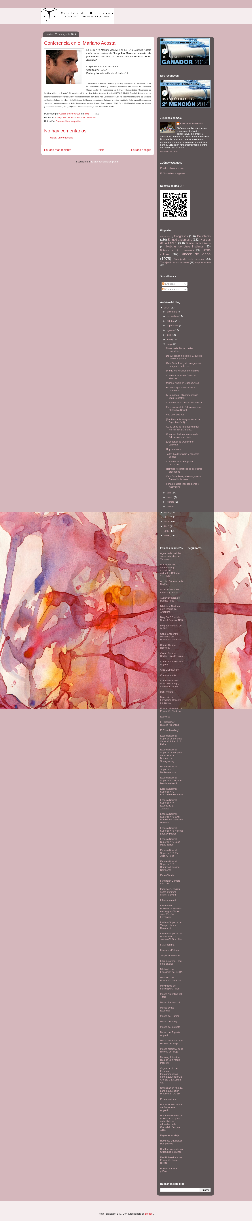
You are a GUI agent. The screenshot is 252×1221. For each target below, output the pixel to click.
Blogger (149, 1213)
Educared (165, 716)
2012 (167, 517)
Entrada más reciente (57, 149)
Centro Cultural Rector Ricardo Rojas (171, 655)
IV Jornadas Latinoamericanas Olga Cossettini (182, 396)
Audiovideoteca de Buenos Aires (170, 599)
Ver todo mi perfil (169, 151)
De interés (204, 236)
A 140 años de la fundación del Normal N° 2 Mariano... (182, 428)
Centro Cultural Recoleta (168, 646)
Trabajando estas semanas (174, 262)
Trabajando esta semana (189, 259)
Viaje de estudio (203, 262)
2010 (167, 526)
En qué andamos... (180, 239)
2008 (167, 535)
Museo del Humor (169, 1016)
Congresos (61, 117)
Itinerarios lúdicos (169, 950)
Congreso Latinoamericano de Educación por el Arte (182, 436)
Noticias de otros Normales (82, 117)
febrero (171, 501)
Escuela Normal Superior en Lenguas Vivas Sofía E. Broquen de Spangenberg (171, 755)
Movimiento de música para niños (170, 987)
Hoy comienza (173, 449)
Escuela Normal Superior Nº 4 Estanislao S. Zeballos (168, 804)
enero (170, 506)
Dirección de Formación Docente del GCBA (170, 700)
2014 (167, 307)
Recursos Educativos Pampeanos (171, 1142)
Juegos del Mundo (170, 955)
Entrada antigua (141, 149)
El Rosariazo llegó (169, 730)
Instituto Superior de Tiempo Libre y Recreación (170, 925)
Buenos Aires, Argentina (68, 121)
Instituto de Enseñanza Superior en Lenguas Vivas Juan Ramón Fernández (171, 911)
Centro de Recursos (191, 123)
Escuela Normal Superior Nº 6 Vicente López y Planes (171, 831)
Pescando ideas (168, 1099)
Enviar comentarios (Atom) (105, 161)
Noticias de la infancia (198, 243)
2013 (167, 512)
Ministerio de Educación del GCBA (171, 971)
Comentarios (170, 289)
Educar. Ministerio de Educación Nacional (171, 710)
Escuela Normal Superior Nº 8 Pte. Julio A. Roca (169, 853)
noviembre (172, 316)
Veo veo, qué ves (175, 414)
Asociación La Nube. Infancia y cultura (171, 591)
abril (169, 492)
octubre (171, 321)
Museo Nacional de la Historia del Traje (171, 1042)
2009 (167, 531)
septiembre (173, 325)
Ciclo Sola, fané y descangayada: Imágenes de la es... (183, 364)
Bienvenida (165, 237)
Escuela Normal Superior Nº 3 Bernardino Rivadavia (171, 791)
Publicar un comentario (61, 137)
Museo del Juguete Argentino (170, 1034)
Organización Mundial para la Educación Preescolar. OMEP (171, 1091)
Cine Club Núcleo (169, 669)
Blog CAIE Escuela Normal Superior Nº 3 (171, 618)
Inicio (101, 149)
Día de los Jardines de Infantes (182, 370)
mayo (170, 344)
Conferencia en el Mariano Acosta (184, 402)
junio (169, 339)
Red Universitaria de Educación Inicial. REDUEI (171, 1160)
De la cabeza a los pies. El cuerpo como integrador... (184, 357)
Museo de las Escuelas (167, 1009)
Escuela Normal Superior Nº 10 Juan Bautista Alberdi (171, 780)
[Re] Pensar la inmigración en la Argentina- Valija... (183, 421)
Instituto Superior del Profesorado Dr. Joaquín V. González (171, 936)
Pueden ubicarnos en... (172, 168)
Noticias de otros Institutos (184, 246)
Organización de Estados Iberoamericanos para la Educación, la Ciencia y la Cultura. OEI (171, 1075)
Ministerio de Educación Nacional (170, 979)
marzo (170, 497)
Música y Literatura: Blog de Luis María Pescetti (170, 1060)
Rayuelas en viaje (169, 1135)
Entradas (168, 283)
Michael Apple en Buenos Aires (182, 383)
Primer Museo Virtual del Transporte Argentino (171, 1107)
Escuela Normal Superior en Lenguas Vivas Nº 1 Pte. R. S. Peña (171, 740)
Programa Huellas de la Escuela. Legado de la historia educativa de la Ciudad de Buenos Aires (171, 1122)
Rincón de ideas (196, 254)
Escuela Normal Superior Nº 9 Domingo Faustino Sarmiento (170, 865)
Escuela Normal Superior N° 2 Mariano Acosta (168, 769)
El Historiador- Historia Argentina (169, 723)
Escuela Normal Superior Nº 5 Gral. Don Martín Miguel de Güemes (171, 818)
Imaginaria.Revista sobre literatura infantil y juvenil (170, 892)
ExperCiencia (167, 875)
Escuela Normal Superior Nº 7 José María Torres (170, 842)
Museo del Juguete (170, 1027)
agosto (171, 330)
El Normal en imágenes (172, 173)
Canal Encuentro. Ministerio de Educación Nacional (170, 636)
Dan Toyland (166, 691)
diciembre (172, 311)
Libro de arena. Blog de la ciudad (171, 962)
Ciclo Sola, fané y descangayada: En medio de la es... (183, 478)
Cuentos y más (168, 675)
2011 (167, 521)
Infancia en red (168, 900)
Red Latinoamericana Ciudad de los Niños (171, 1150)
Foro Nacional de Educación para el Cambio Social (183, 408)
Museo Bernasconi (170, 1002)
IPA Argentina (167, 944)
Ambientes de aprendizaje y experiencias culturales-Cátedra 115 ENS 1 (170, 570)
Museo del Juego (169, 1021)
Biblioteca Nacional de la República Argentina (170, 609)
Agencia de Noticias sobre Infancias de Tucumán (170, 556)
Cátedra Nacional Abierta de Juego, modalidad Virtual (169, 683)
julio (169, 335)
